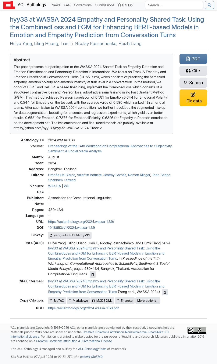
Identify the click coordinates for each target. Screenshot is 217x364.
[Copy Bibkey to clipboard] (70, 235)
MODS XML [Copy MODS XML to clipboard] (102, 300)
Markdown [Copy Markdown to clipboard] (78, 300)
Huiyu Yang (21, 43)
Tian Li (66, 43)
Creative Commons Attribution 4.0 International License (74, 341)
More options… (147, 300)
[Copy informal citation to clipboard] (165, 292)
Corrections (83, 4)
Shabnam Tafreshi (62, 180)
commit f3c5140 (91, 356)
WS (67, 186)
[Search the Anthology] (174, 5)
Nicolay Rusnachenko (95, 43)
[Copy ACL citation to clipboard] (93, 274)
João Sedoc (161, 175)
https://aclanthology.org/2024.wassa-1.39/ (81, 222)
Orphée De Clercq (61, 175)
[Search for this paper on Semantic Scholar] (193, 83)
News (56, 4)
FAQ (68, 4)
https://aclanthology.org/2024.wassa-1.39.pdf (83, 308)
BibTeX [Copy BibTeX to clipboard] (57, 300)
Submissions (105, 4)
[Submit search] (209, 5)
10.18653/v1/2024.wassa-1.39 (71, 227)
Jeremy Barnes (114, 175)
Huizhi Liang (130, 43)
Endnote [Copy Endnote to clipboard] (125, 300)
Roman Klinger (139, 175)
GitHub (125, 5)
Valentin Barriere (89, 175)
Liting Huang (46, 43)
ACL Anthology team (92, 349)
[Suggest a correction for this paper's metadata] (193, 97)
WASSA (54, 186)
